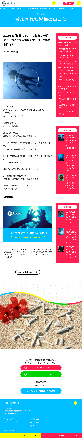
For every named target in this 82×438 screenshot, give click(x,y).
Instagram (36, 422)
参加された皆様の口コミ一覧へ (27, 272)
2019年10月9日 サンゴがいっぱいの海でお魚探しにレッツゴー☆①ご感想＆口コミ (41, 251)
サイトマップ (8, 419)
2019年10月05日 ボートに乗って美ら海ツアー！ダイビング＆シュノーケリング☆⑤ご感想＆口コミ (15, 253)
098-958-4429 (12, 413)
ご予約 (69, 3)
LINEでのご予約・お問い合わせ (41, 374)
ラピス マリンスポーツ (13, 402)
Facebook (36, 419)
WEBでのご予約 (43, 368)
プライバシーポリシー (11, 421)
